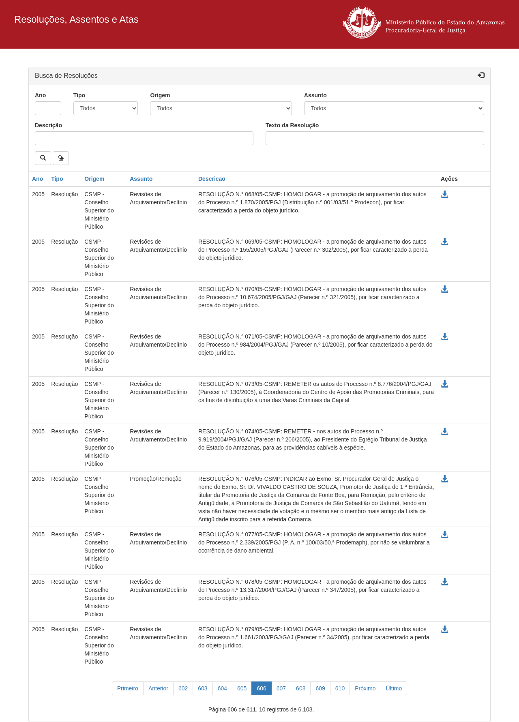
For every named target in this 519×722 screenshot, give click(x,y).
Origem (160, 95)
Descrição (48, 125)
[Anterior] (158, 688)
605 (242, 688)
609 (320, 688)
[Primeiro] (128, 688)
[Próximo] (365, 688)
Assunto (315, 95)
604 (222, 688)
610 (340, 688)
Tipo (79, 95)
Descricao (211, 179)
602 (183, 688)
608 (300, 688)
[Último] (394, 688)
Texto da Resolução (292, 125)
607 (281, 688)
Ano (40, 95)
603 (202, 688)
